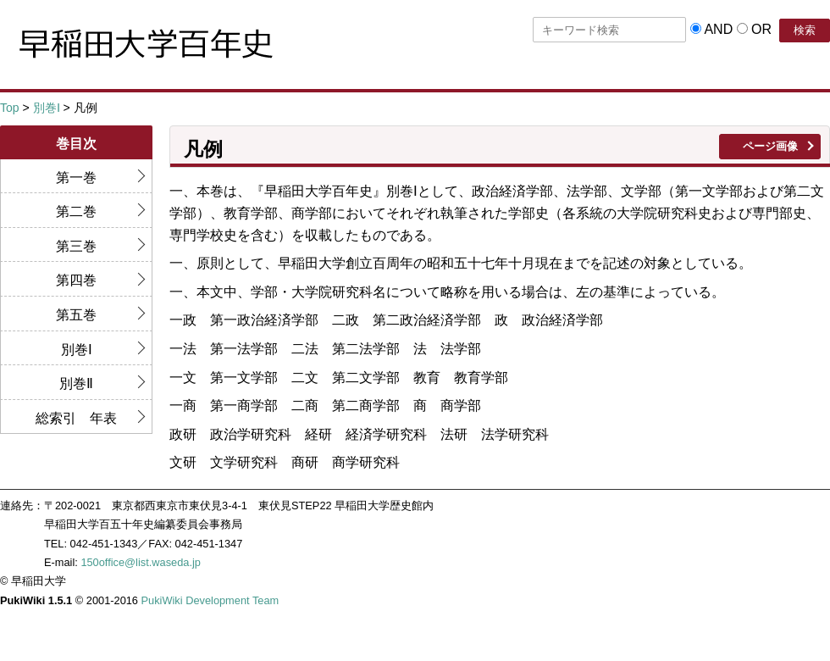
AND (718, 29)
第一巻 (76, 177)
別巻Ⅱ (76, 383)
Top (9, 107)
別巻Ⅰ (46, 107)
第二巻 (76, 211)
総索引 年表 (76, 418)
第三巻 (76, 246)
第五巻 (76, 315)
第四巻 (76, 280)
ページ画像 (770, 146)
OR (761, 29)
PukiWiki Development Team (210, 600)
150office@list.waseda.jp (140, 562)
